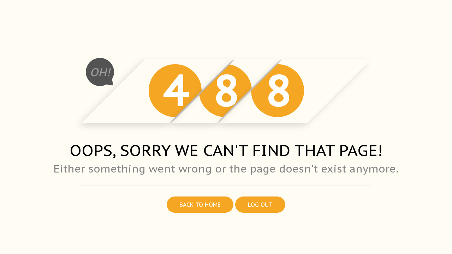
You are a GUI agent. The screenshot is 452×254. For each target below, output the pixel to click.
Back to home (200, 204)
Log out (260, 204)
